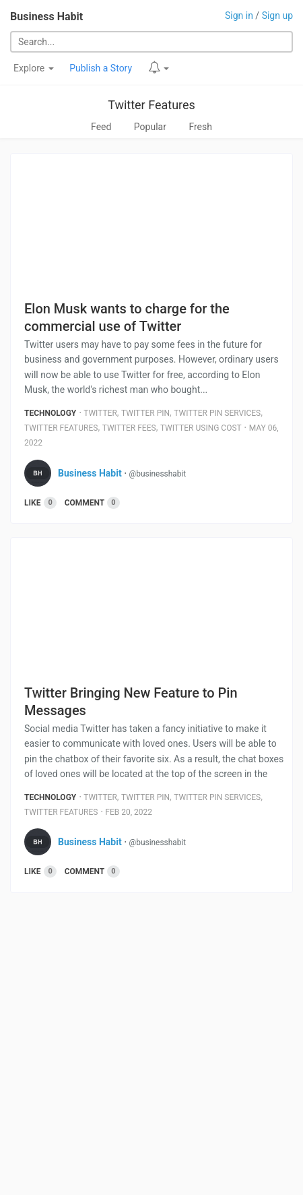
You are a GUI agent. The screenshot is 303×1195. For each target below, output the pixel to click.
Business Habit (46, 16)
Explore (33, 68)
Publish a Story (100, 68)
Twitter (100, 413)
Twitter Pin (145, 413)
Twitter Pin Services (217, 413)
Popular (150, 126)
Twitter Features (151, 105)
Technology (50, 413)
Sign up (277, 15)
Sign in (239, 15)
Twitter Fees (129, 428)
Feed (101, 126)
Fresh (200, 126)
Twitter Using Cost (201, 428)
